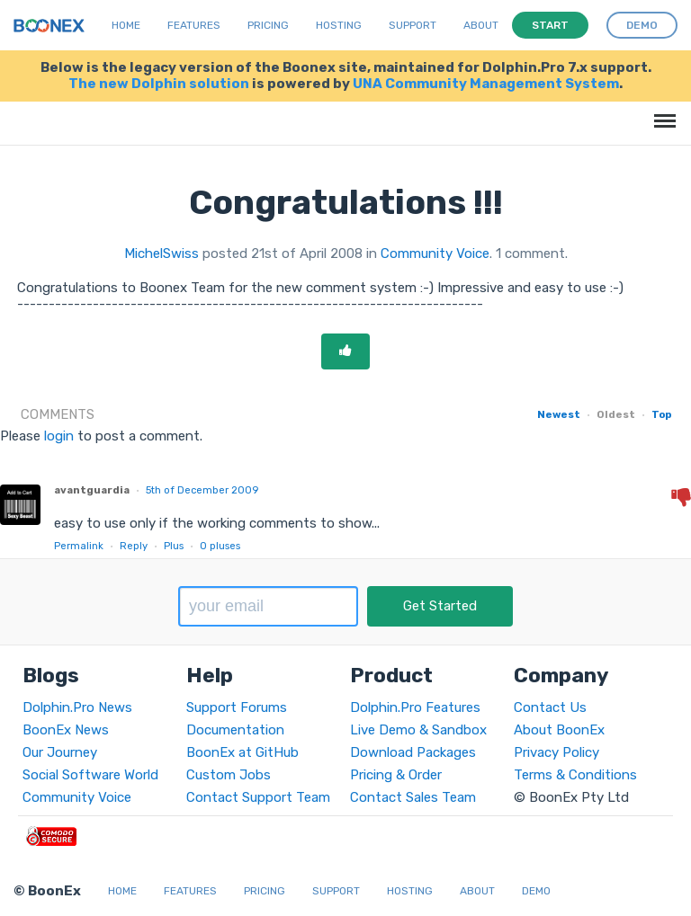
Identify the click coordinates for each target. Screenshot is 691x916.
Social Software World (90, 775)
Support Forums (236, 707)
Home (126, 25)
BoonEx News (65, 730)
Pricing (268, 25)
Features (193, 25)
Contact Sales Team (413, 797)
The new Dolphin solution (158, 84)
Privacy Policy (556, 752)
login (59, 436)
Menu (661, 112)
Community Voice (435, 253)
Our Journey (59, 752)
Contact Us (550, 707)
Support (412, 25)
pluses (220, 545)
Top (661, 414)
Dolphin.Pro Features (415, 707)
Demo (536, 891)
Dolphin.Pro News (77, 707)
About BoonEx (559, 730)
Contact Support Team (258, 797)
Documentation (235, 730)
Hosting (339, 25)
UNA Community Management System (486, 84)
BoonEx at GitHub (242, 752)
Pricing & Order (396, 775)
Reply (134, 545)
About (480, 25)
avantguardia (92, 490)
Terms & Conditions (575, 775)
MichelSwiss (161, 253)
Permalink (78, 545)
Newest (558, 414)
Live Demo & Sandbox (418, 730)
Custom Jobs (228, 775)
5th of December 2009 (202, 490)
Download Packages (413, 752)
